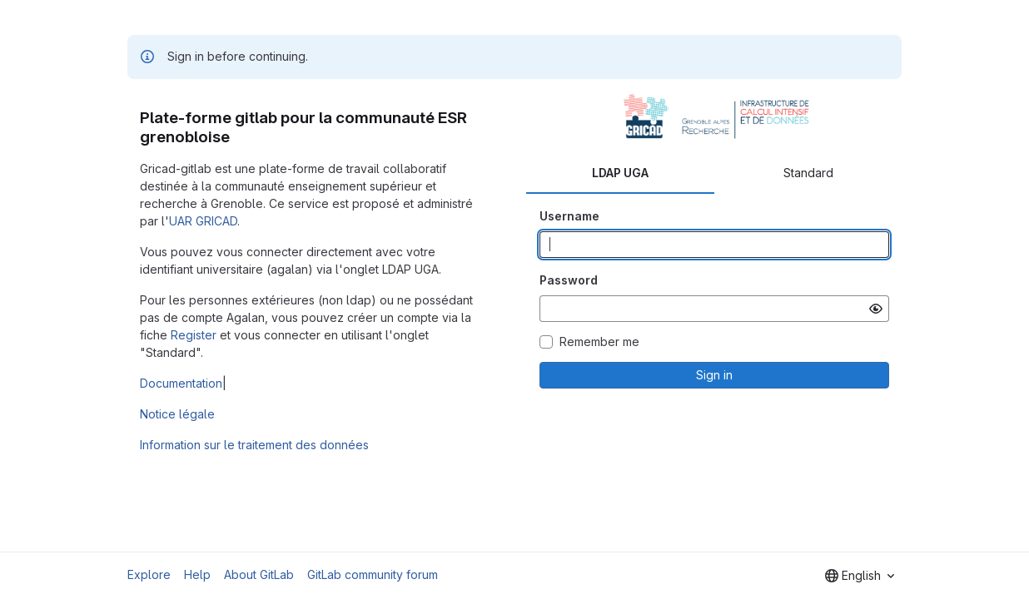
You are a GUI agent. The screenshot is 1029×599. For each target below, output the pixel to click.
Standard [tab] (808, 173)
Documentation (181, 383)
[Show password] (875, 308)
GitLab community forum (372, 574)
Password (568, 280)
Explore (149, 574)
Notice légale (177, 414)
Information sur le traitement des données (254, 445)
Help (197, 574)
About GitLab (259, 574)
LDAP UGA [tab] (620, 173)
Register (193, 335)
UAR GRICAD (203, 221)
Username (569, 216)
